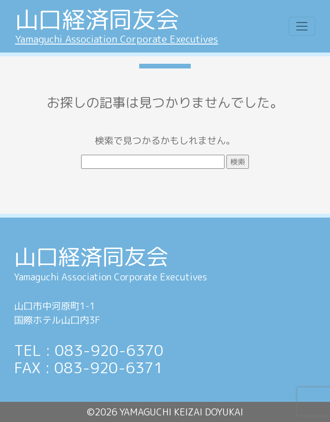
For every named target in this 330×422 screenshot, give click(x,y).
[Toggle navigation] (302, 26)
